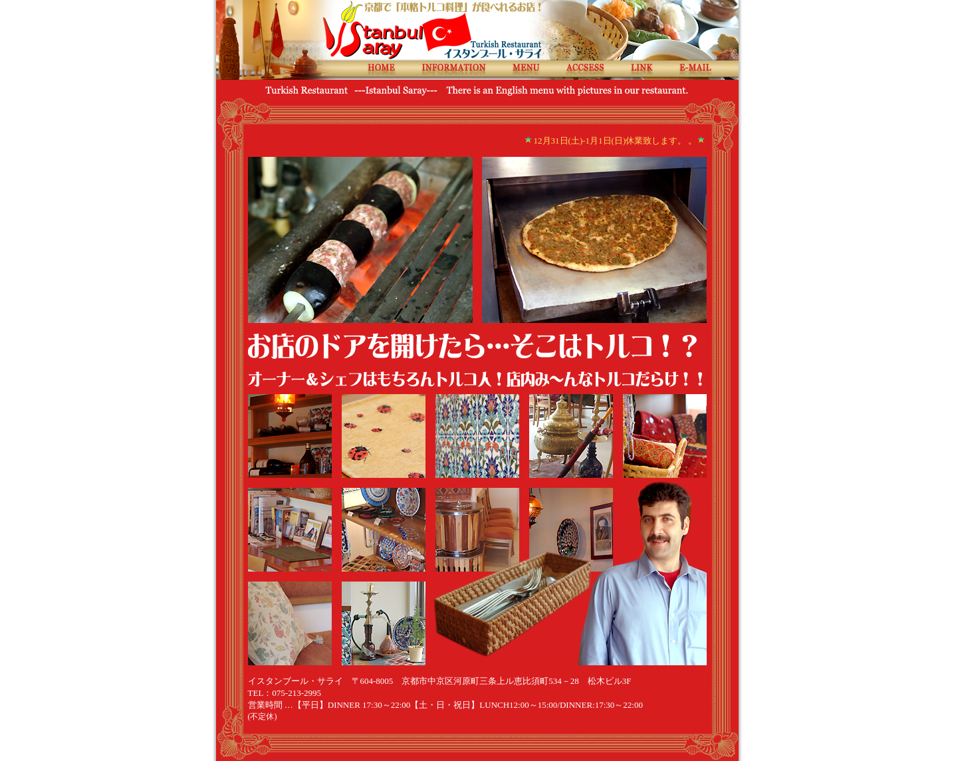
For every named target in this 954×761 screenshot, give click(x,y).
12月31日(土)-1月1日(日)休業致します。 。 (615, 141)
